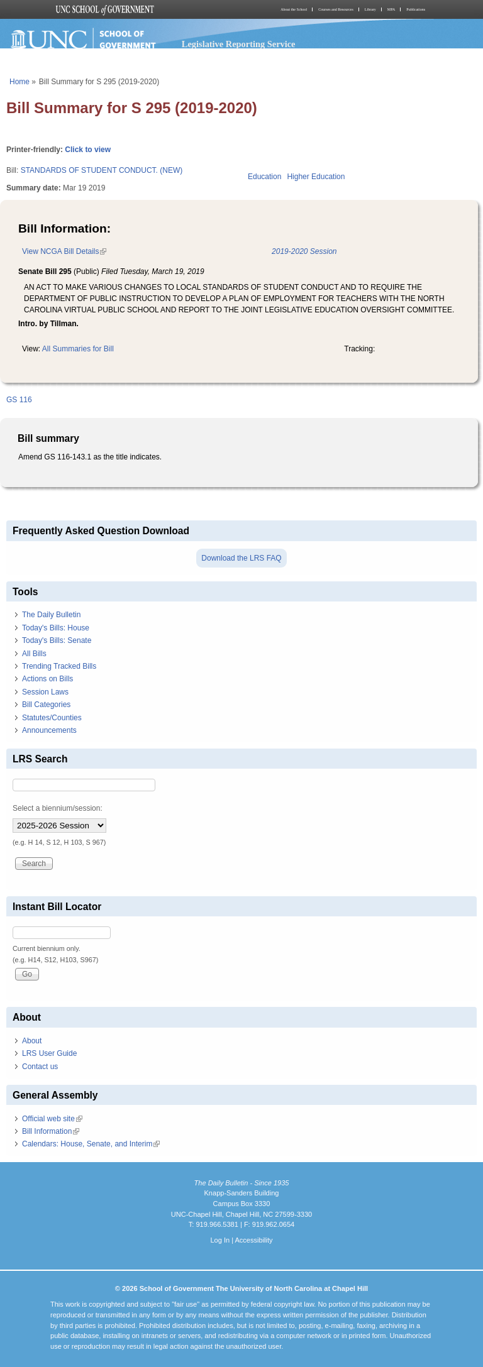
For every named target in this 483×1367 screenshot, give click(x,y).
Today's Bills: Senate (56, 640)
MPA (391, 9)
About (32, 1040)
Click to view (88, 149)
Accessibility (253, 1240)
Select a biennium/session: (58, 808)
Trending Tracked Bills (59, 666)
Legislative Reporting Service (239, 44)
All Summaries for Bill (78, 348)
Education (264, 176)
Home (19, 81)
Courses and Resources (335, 9)
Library (370, 9)
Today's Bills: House (55, 627)
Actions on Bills (47, 678)
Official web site (52, 1118)
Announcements (49, 730)
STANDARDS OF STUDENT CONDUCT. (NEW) (102, 170)
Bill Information (50, 1131)
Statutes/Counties (52, 717)
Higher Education (316, 176)
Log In (220, 1240)
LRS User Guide (49, 1053)
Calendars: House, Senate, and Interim (91, 1143)
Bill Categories (46, 704)
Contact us (40, 1066)
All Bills (34, 653)
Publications (415, 9)
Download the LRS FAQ (241, 558)
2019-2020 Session (304, 251)
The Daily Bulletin (51, 614)
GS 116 (19, 399)
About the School (293, 9)
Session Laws (45, 692)
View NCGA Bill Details (64, 251)
